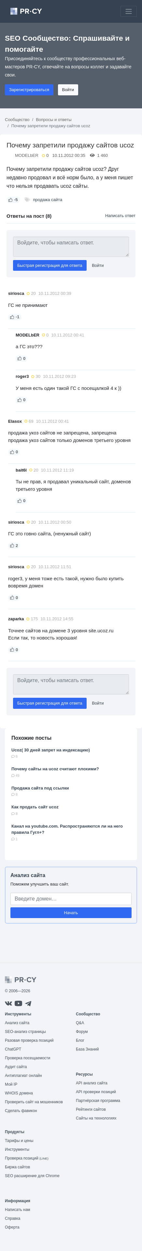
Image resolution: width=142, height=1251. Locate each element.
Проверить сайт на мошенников (34, 1102)
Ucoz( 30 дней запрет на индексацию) (50, 750)
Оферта (12, 1227)
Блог (80, 1040)
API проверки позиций (96, 1092)
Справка (12, 1218)
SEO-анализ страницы (25, 1031)
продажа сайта (48, 199)
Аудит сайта (16, 1067)
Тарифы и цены (19, 1140)
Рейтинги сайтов (91, 1109)
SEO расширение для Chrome (32, 1176)
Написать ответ (120, 215)
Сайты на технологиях (96, 1118)
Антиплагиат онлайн (23, 1075)
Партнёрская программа (98, 1100)
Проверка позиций (27, 1158)
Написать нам (17, 1209)
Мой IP (11, 1084)
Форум (82, 1031)
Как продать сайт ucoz (35, 806)
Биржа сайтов (17, 1167)
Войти (68, 89)
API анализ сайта (91, 1083)
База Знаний (87, 1049)
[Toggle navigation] (129, 11)
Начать (71, 912)
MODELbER (26, 155)
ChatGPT (13, 1049)
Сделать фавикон (21, 1110)
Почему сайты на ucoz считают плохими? (55, 768)
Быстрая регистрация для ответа (49, 265)
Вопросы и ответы (53, 119)
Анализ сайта (27, 875)
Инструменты (17, 1149)
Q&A (80, 1023)
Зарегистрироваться (29, 89)
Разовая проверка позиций (29, 1040)
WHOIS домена (19, 1093)
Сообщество (17, 119)
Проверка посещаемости (27, 1058)
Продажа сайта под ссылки (40, 788)
